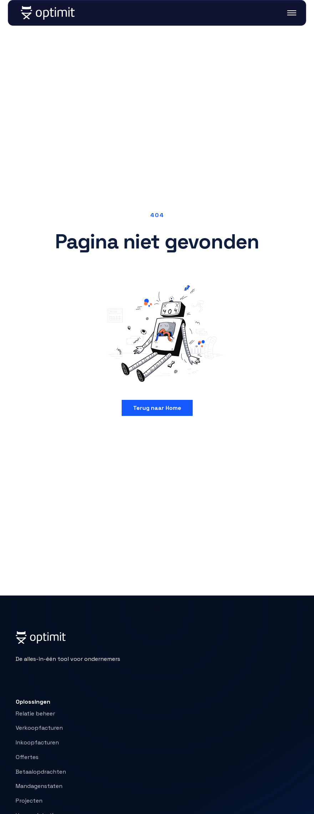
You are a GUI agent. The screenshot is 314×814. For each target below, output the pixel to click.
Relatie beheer (35, 713)
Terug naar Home (157, 408)
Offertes (27, 757)
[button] (287, 13)
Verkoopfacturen (39, 728)
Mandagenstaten (39, 786)
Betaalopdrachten (41, 771)
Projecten (29, 800)
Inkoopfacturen (37, 742)
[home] (48, 13)
